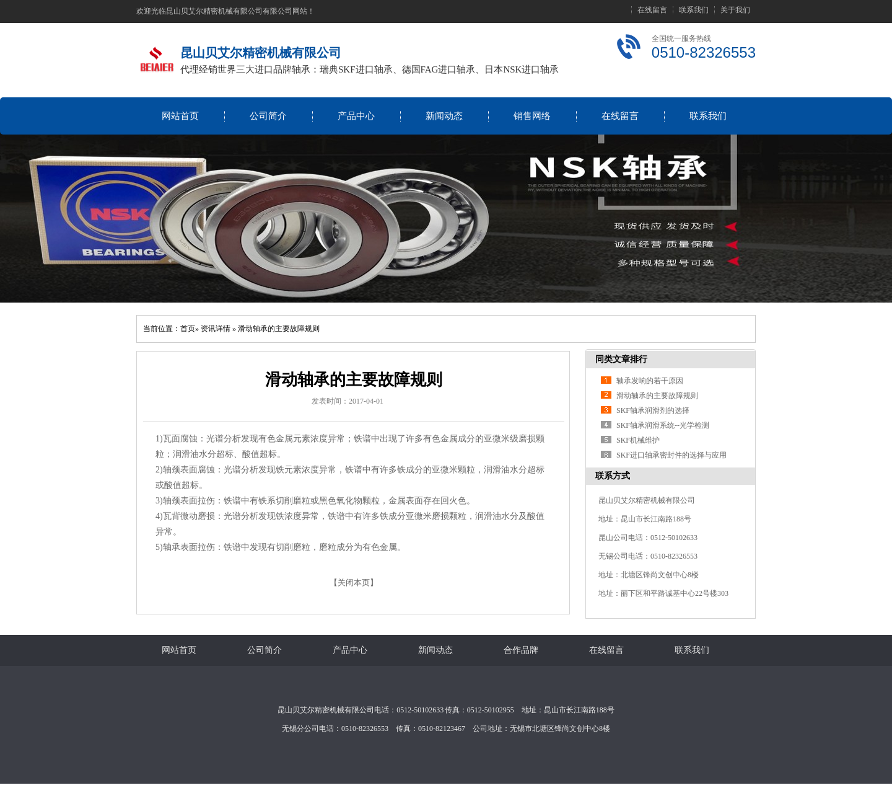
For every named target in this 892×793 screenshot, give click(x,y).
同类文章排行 (621, 359)
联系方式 (612, 476)
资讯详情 (215, 328)
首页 (187, 328)
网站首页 (180, 116)
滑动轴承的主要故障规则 (279, 328)
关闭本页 (354, 582)
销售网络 (532, 116)
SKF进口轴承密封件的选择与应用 (671, 455)
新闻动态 (444, 116)
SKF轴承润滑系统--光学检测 (662, 425)
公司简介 (268, 116)
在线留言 (652, 10)
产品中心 (356, 116)
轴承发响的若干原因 (649, 380)
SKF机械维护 (638, 440)
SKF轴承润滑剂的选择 (652, 410)
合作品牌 (521, 650)
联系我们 (694, 10)
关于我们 (735, 10)
